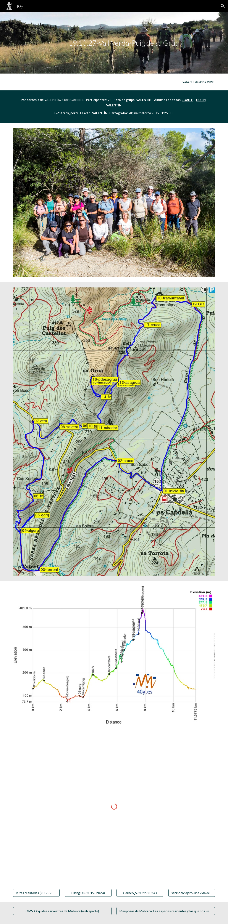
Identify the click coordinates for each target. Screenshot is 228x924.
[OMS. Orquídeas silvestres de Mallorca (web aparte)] (62, 911)
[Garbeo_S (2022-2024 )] (140, 893)
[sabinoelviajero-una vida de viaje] (192, 893)
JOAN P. (187, 100)
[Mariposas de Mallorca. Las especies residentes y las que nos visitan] (166, 911)
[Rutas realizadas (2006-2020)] (36, 893)
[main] (113, 43)
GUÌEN (201, 100)
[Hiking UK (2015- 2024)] (88, 893)
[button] (223, 6)
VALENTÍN (113, 105)
